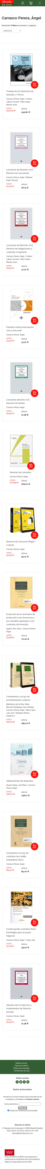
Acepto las (23, 1111)
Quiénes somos (21, 1063)
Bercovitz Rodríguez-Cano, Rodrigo (20, 707)
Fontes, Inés (30, 940)
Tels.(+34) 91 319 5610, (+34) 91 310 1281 (22, 1131)
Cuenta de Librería (21, 1066)
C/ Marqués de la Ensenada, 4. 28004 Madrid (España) (22, 1128)
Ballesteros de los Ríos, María (17, 704)
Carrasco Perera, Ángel (15, 99)
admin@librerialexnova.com (22, 1133)
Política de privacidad (21, 1068)
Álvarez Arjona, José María (16, 785)
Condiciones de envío (22, 1071)
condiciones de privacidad (27, 1111)
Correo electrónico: (11, 1104)
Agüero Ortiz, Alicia (13, 629)
